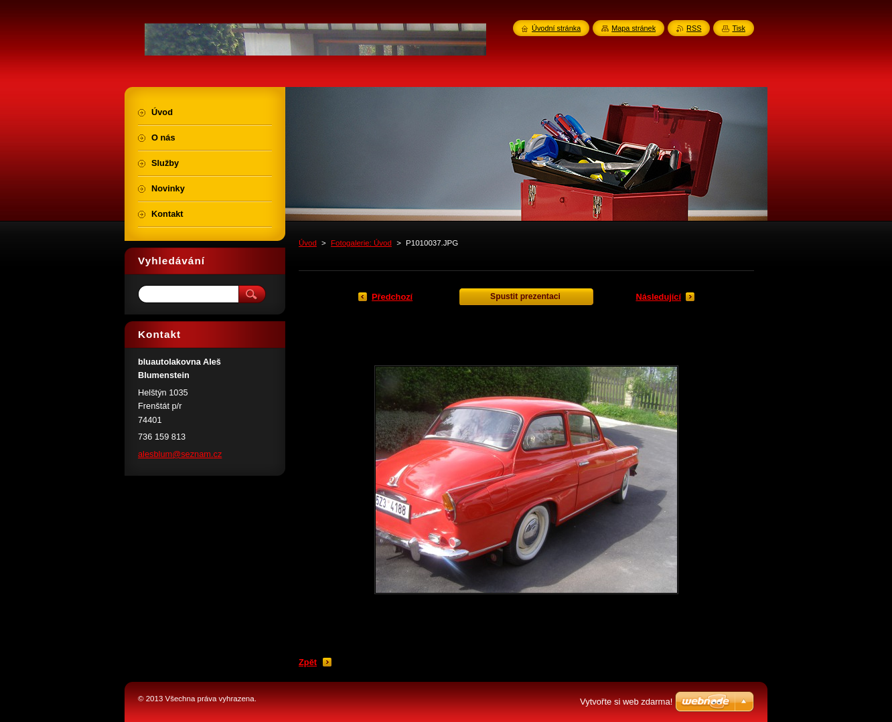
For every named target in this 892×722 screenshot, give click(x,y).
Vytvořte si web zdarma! (626, 702)
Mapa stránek (633, 28)
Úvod (308, 243)
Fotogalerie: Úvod (361, 243)
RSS (693, 28)
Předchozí (392, 297)
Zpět (308, 662)
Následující (658, 297)
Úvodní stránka (556, 28)
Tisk (738, 28)
